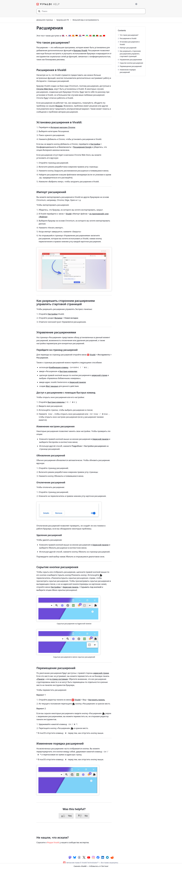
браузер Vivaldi (80, 50)
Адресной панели (78, 382)
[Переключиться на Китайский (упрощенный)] (104, 35)
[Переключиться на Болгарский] (101, 35)
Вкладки (58, 318)
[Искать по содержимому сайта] (91, 11)
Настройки (95, 144)
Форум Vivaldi (53, 842)
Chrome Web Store (44, 89)
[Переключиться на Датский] (90, 35)
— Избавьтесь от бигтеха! (91, 866)
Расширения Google (82, 147)
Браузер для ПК (63, 20)
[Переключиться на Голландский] (80, 35)
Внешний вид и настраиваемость (86, 20)
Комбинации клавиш (58, 367)
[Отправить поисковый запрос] (39, 11)
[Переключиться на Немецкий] (77, 35)
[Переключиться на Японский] (66, 35)
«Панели (40, 679)
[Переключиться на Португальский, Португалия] (97, 35)
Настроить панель (96, 699)
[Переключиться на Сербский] (83, 35)
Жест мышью (52, 386)
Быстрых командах (68, 371)
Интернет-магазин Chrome (62, 127)
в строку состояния (59, 679)
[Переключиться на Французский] (70, 35)
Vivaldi (69, 213)
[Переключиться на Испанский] (73, 35)
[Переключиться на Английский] (63, 35)
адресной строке (99, 375)
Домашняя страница (44, 20)
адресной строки (101, 673)
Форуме (59, 105)
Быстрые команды (56, 402)
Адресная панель (70, 587)
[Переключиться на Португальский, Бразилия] (94, 35)
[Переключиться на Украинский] (87, 35)
